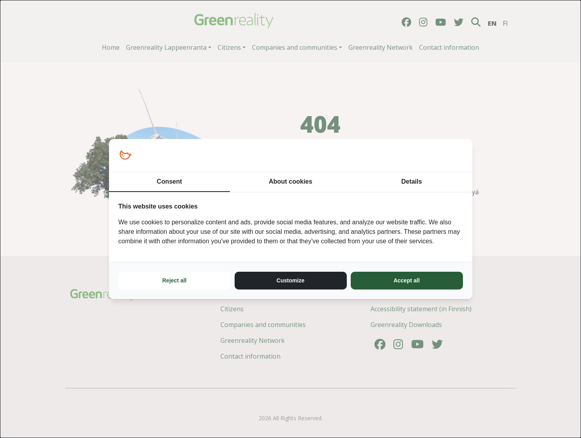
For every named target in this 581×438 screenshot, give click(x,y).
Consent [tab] (169, 181)
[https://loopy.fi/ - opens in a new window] (125, 155)
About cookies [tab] (290, 181)
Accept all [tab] (406, 280)
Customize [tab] (290, 280)
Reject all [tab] (174, 280)
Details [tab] (411, 181)
